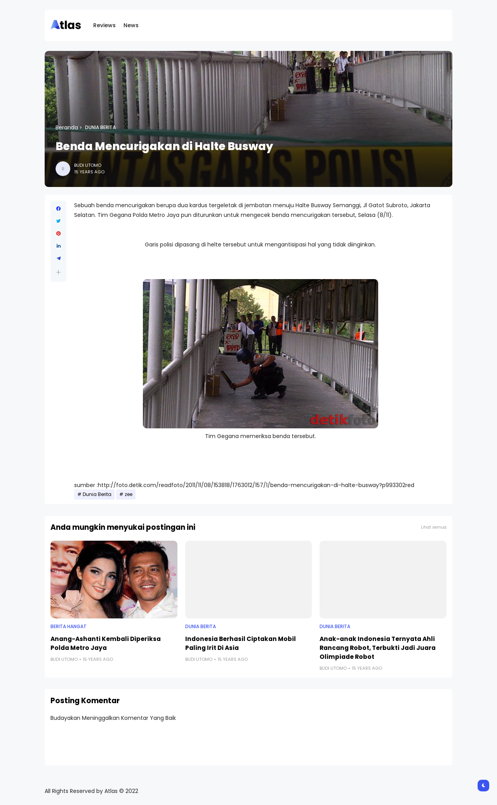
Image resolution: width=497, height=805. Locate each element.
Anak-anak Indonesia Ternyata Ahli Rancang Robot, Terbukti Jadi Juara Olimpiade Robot (378, 648)
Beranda (67, 127)
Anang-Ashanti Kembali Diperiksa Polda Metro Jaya (105, 643)
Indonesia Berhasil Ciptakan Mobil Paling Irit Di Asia (240, 643)
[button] (58, 272)
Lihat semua (434, 527)
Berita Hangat (68, 626)
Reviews (104, 25)
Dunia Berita (100, 127)
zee (128, 494)
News (131, 25)
